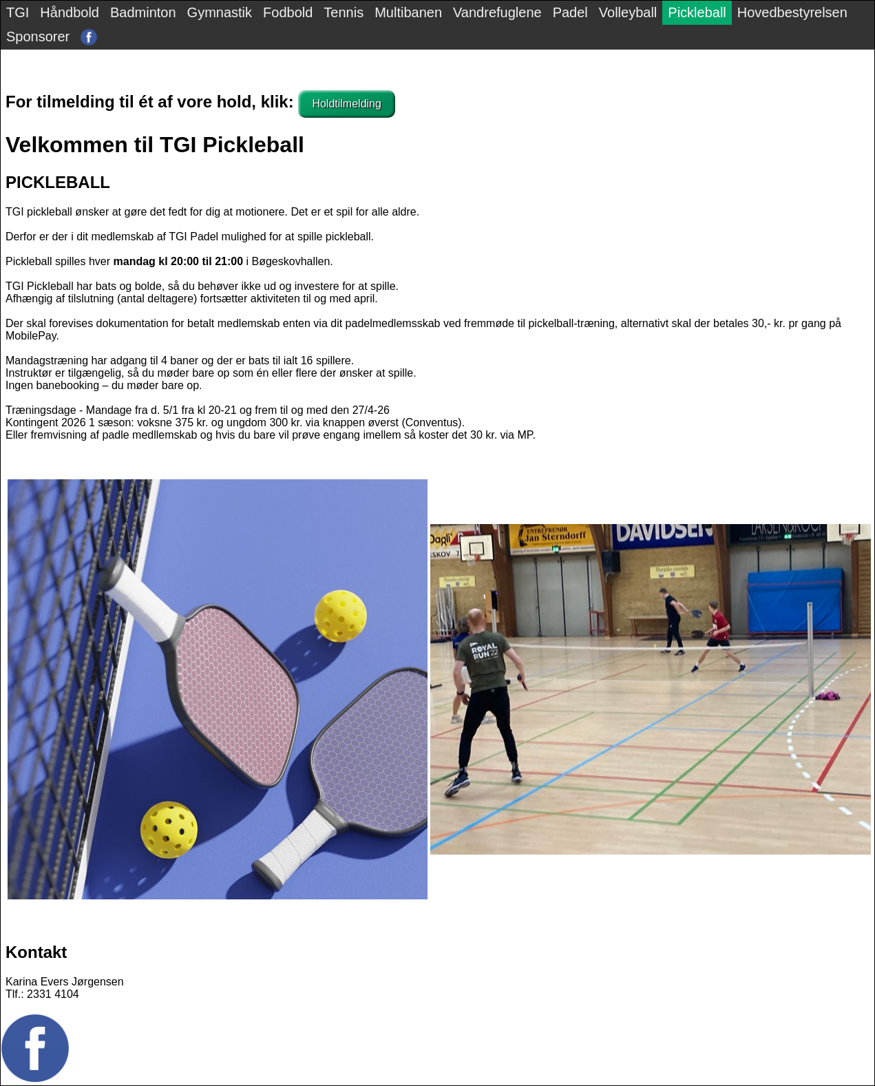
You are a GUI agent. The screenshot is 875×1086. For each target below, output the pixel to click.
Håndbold (69, 12)
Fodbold (288, 12)
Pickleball (697, 12)
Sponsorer (38, 36)
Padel (570, 12)
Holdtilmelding (346, 103)
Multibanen (408, 12)
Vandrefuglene (497, 12)
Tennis (343, 12)
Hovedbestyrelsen (792, 12)
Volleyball (628, 12)
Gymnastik (219, 12)
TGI (17, 12)
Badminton (143, 12)
